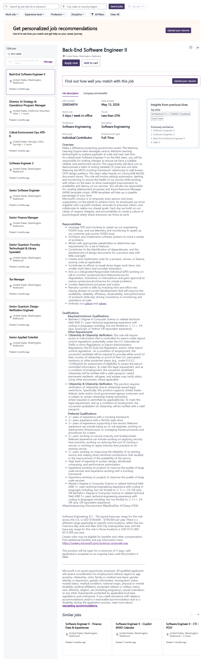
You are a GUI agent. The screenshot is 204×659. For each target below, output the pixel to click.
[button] (12, 14)
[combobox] (31, 6)
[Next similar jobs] (198, 614)
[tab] (71, 93)
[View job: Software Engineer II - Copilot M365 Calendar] (137, 637)
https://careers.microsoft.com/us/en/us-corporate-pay (95, 543)
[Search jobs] (117, 6)
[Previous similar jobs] (192, 614)
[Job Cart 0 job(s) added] (136, 6)
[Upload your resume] (185, 81)
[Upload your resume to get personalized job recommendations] (178, 30)
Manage (48, 61)
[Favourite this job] (191, 47)
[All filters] (97, 14)
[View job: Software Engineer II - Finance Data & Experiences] (86, 637)
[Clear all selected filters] (115, 14)
